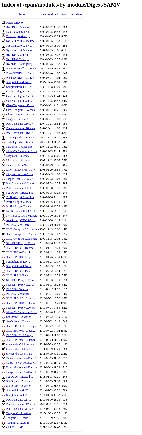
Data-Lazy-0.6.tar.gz (18, 36)
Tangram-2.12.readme (18, 413)
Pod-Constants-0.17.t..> (19, 408)
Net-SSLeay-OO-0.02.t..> (20, 220)
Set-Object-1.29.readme (19, 376)
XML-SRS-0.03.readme (20, 247)
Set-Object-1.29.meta (18, 381)
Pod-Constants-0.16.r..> (19, 123)
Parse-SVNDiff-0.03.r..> (20, 73)
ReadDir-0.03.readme (18, 27)
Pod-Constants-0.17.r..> (19, 399)
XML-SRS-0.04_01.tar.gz (21, 298)
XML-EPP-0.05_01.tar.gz (20, 330)
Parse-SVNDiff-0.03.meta (21, 68)
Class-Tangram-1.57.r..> (20, 105)
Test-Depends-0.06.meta (20, 137)
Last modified (49, 14)
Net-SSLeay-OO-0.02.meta (21, 215)
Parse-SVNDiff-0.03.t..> (20, 77)
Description (75, 14)
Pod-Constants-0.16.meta (20, 128)
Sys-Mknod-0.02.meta (19, 45)
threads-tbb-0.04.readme (20, 344)
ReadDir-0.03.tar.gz (17, 59)
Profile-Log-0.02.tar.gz (19, 206)
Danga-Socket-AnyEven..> (21, 358)
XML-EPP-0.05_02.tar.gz (20, 339)
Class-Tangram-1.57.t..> (20, 114)
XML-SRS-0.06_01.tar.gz (21, 325)
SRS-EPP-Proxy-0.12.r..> (20, 243)
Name (22, 14)
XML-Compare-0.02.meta (21, 234)
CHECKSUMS (15, 427)
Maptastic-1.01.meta (18, 155)
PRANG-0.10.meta (17, 289)
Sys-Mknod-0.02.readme (20, 40)
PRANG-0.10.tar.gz (17, 293)
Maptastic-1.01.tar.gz (18, 160)
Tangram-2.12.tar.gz (17, 422)
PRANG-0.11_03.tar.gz (19, 335)
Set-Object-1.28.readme (19, 192)
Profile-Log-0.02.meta (19, 201)
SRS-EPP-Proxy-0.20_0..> (21, 307)
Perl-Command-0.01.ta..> (20, 188)
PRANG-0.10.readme (18, 224)
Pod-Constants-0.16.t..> (19, 132)
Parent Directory (15, 22)
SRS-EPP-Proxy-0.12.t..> (20, 284)
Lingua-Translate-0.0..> (19, 119)
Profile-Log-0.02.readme (20, 197)
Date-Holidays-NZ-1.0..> (20, 165)
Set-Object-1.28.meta (18, 321)
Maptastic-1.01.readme (19, 146)
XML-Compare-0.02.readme (22, 229)
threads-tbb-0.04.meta (18, 348)
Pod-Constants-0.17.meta (20, 404)
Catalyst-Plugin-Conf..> (20, 91)
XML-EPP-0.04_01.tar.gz (20, 302)
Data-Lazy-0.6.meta (17, 31)
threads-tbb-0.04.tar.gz (19, 353)
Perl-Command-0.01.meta (21, 183)
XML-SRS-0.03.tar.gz (18, 275)
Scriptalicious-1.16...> (18, 82)
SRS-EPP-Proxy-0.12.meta (21, 280)
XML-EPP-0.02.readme (19, 252)
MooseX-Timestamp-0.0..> (21, 151)
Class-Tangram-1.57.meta (20, 109)
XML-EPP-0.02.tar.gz (18, 257)
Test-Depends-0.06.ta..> (20, 142)
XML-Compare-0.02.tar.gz (21, 238)
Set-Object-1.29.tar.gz (18, 385)
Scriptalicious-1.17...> (18, 86)
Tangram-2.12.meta (17, 417)
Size (63, 14)
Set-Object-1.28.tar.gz (18, 316)
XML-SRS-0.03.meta (18, 270)
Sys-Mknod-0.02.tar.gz (19, 50)
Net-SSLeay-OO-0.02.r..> (20, 211)
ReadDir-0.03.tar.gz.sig (19, 63)
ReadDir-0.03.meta (17, 54)
